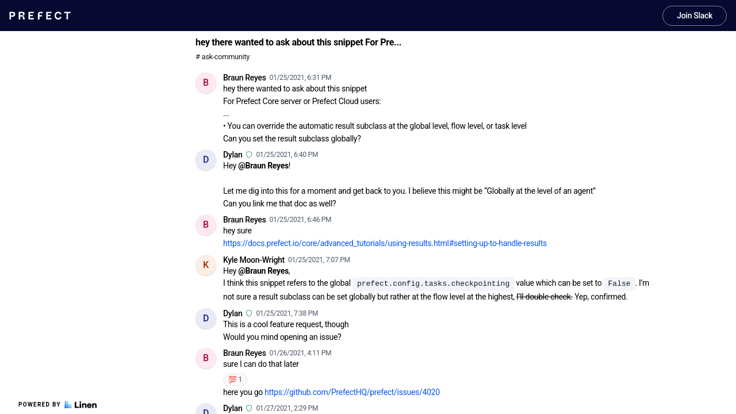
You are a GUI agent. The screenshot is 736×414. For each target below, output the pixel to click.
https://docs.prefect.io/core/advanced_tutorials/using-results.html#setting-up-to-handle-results (385, 243)
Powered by (57, 404)
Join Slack (694, 15)
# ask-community (222, 56)
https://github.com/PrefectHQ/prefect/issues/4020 (352, 392)
